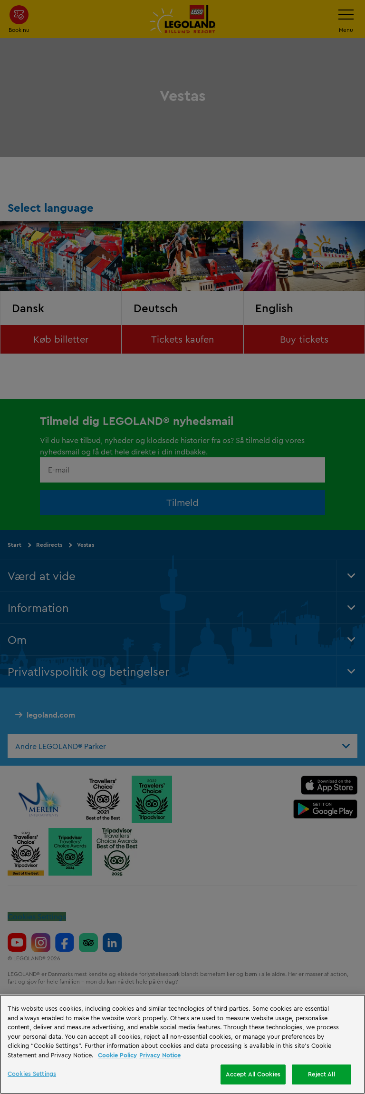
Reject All (321, 1074)
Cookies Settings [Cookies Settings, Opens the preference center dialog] (32, 1073)
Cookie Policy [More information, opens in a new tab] (117, 1055)
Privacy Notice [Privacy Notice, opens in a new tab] (160, 1055)
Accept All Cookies (253, 1074)
